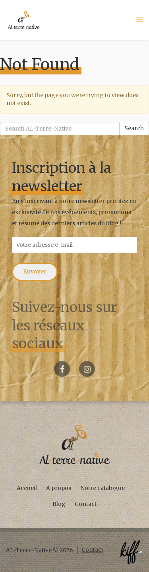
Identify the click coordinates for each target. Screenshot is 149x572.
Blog (59, 504)
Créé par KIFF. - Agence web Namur (131, 552)
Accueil (27, 488)
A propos (58, 488)
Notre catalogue (102, 488)
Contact (86, 504)
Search (134, 128)
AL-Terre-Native (24, 20)
